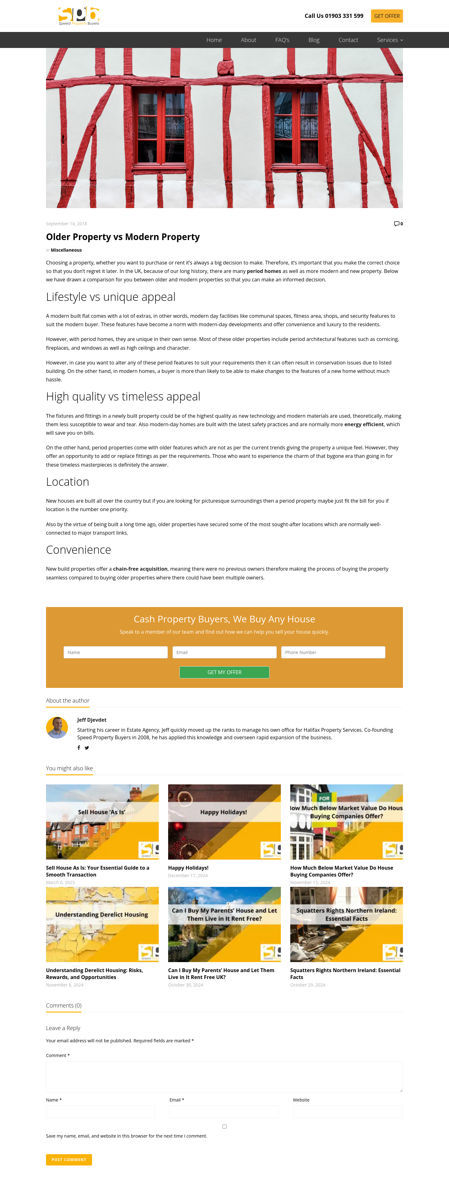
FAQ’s (283, 40)
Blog (313, 40)
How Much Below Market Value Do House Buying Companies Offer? (341, 871)
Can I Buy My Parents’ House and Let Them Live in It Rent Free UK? (221, 974)
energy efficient (364, 424)
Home (214, 40)
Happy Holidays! (188, 867)
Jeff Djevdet (91, 719)
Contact (348, 40)
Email (176, 1100)
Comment (58, 1055)
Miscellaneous (66, 250)
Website (301, 1100)
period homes (264, 271)
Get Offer (387, 16)
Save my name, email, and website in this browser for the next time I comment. (126, 1136)
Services (387, 40)
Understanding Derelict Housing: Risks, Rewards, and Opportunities (94, 974)
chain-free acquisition (140, 568)
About (248, 40)
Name (54, 1100)
